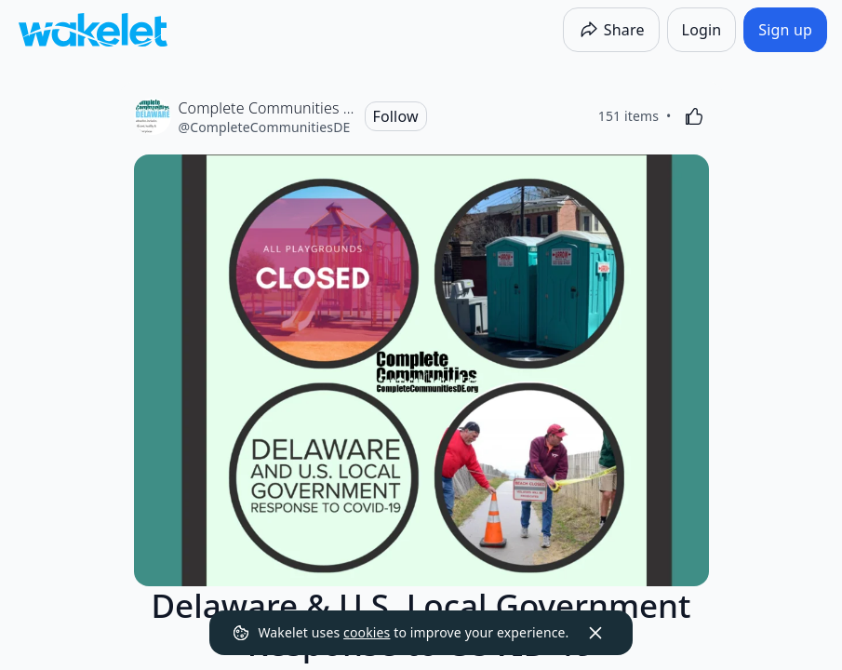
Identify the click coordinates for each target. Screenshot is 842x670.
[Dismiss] (595, 633)
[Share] (611, 29)
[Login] (702, 29)
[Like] (694, 116)
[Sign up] (785, 29)
